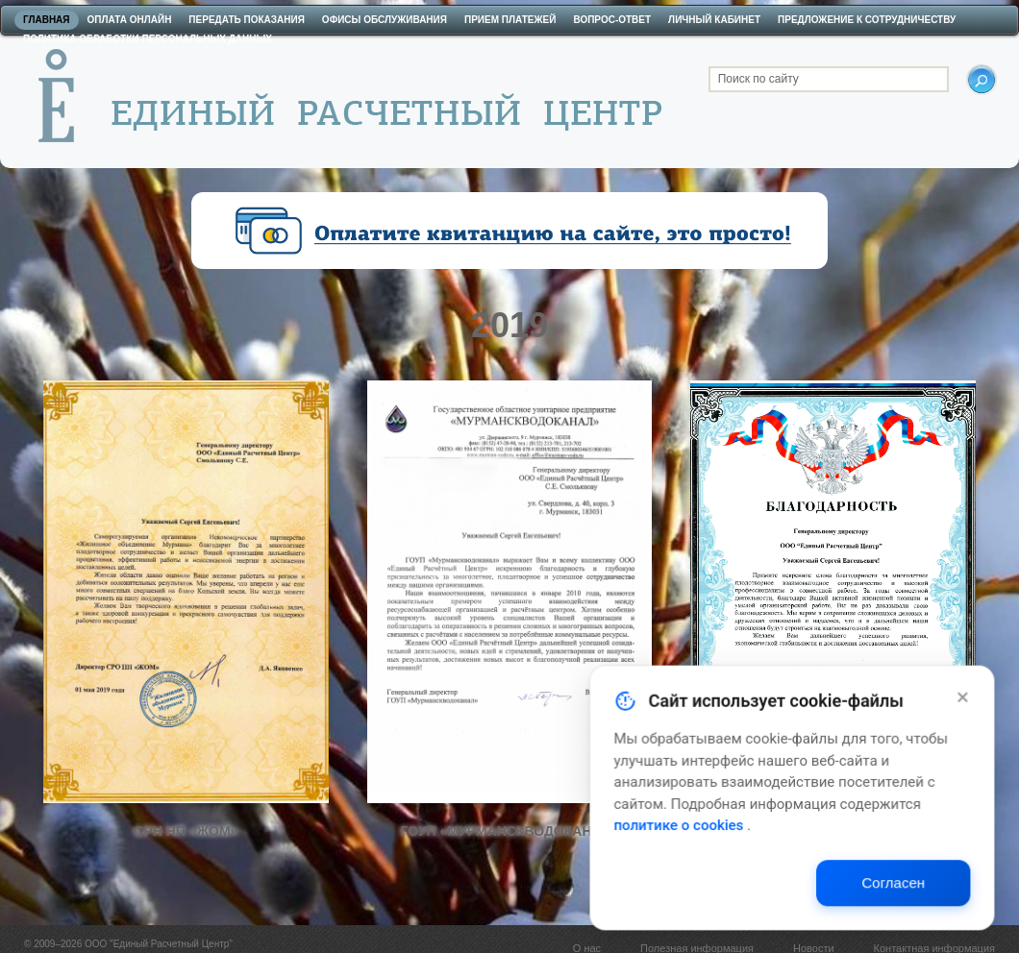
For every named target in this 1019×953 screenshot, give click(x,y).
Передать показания (246, 19)
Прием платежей (510, 19)
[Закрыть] (988, 717)
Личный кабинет (714, 19)
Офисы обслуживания (384, 19)
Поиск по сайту (758, 79)
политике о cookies (718, 840)
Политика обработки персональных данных (147, 39)
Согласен (921, 894)
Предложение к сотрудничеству (867, 19)
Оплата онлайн (129, 19)
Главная (46, 19)
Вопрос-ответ (612, 19)
